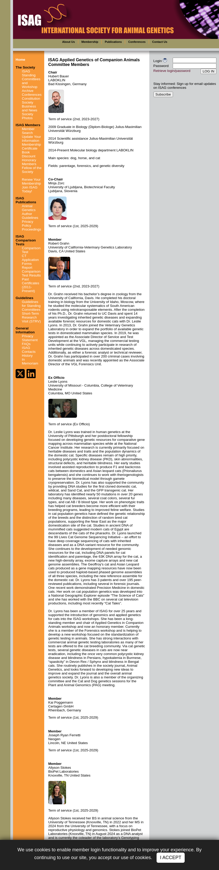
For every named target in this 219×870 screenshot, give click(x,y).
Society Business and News (29, 106)
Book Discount (28, 154)
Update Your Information (31, 139)
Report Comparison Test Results (31, 271)
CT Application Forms (30, 260)
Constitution (31, 98)
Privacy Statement (30, 338)
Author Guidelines (30, 216)
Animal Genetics (29, 208)
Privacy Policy (27, 223)
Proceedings (31, 229)
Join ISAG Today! (29, 189)
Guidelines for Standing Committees (31, 306)
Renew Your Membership (31, 181)
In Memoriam (30, 361)
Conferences (32, 95)
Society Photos (27, 116)
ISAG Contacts (29, 350)
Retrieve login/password (171, 71)
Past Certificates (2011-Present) (30, 285)
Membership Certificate (31, 146)
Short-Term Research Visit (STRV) (31, 317)
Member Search (28, 131)
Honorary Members (29, 162)
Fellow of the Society (32, 170)
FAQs (26, 344)
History (27, 356)
